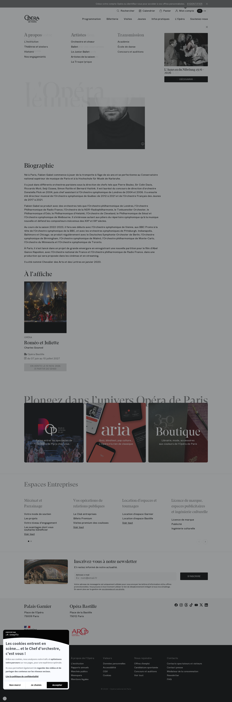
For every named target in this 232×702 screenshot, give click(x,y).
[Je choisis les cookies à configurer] (36, 685)
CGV (105, 671)
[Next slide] (205, 541)
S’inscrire (194, 576)
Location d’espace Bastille (137, 518)
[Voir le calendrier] (147, 11)
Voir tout (29, 534)
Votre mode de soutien (37, 514)
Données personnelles (114, 663)
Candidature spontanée (146, 667)
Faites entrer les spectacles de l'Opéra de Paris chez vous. (54, 442)
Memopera (76, 675)
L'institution (77, 663)
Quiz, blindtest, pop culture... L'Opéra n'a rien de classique (116, 442)
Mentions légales (80, 679)
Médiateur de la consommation (182, 671)
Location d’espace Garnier (137, 514)
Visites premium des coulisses (90, 523)
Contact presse (175, 667)
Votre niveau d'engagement (40, 523)
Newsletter (173, 675)
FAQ (169, 679)
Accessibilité (109, 667)
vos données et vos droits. (113, 589)
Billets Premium (82, 518)
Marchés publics (79, 671)
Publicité (176, 524)
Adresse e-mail (82, 575)
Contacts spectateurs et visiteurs (184, 663)
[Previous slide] (199, 541)
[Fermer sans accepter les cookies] (14, 685)
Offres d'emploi (142, 663)
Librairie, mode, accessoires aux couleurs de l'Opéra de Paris (178, 442)
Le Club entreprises (84, 514)
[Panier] (165, 11)
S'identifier (194, 4)
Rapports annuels (80, 667)
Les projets (30, 518)
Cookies (107, 675)
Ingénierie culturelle (183, 528)
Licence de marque (182, 519)
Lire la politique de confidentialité (22, 676)
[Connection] (185, 11)
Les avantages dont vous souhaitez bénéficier (38, 528)
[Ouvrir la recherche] (126, 11)
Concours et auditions (145, 671)
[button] (5, 698)
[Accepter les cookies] (57, 685)
